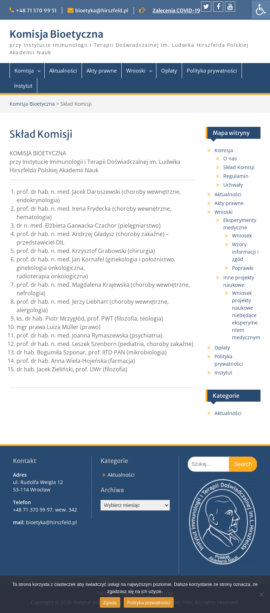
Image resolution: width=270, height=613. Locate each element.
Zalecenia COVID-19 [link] (176, 10)
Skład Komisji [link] (239, 167)
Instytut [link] (23, 85)
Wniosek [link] (242, 235)
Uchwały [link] (233, 184)
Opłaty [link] (169, 70)
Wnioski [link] (136, 70)
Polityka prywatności (149, 602)
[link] (261, 9)
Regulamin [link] (236, 176)
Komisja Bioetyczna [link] (56, 34)
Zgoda (110, 602)
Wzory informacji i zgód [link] (245, 251)
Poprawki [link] (242, 268)
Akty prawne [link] (101, 70)
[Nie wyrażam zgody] (261, 594)
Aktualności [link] (63, 70)
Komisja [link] (24, 70)
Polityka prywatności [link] (212, 70)
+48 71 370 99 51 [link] (36, 10)
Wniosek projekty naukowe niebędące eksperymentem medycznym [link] (246, 315)
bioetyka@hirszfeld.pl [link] (101, 10)
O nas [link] (230, 158)
